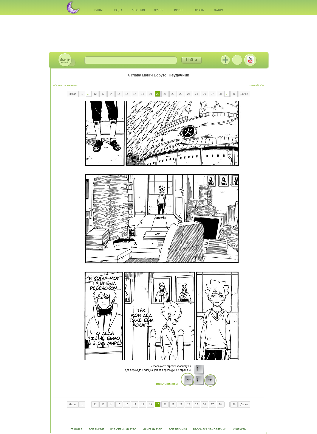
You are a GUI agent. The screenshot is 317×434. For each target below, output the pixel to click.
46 (234, 93)
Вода (118, 10)
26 (204, 93)
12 (95, 93)
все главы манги (67, 85)
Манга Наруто (152, 429)
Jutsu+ (225, 59)
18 (142, 93)
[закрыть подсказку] (167, 384)
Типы (98, 10)
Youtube (250, 60)
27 (212, 93)
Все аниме (96, 429)
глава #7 (254, 85)
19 (150, 93)
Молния (138, 10)
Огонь (199, 10)
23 (180, 93)
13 (103, 93)
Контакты (240, 429)
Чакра (219, 10)
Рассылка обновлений (209, 429)
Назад (72, 93)
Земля (158, 10)
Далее (244, 93)
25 (196, 93)
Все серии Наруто (123, 429)
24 (188, 93)
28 (220, 93)
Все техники (178, 429)
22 (173, 93)
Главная (76, 429)
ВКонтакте (237, 60)
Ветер (178, 10)
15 (119, 93)
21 (165, 93)
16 (126, 93)
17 (134, 93)
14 (111, 93)
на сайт (64, 60)
